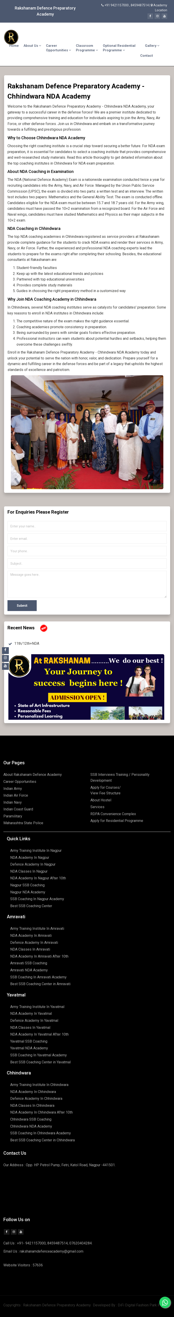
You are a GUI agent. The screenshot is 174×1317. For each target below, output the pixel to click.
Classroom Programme (87, 48)
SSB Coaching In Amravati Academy (38, 977)
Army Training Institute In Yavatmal (37, 1007)
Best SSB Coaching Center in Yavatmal (40, 1062)
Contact (146, 56)
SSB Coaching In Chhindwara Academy (40, 1133)
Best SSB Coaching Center (31, 906)
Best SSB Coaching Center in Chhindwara (42, 1140)
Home (14, 46)
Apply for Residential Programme (116, 821)
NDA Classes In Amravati (30, 949)
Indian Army (12, 788)
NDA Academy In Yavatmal (31, 1013)
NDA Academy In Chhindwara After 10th (41, 1112)
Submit (22, 605)
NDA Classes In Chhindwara (32, 1105)
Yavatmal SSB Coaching (28, 1041)
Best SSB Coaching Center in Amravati (40, 984)
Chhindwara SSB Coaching (30, 1119)
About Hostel (100, 800)
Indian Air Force (15, 795)
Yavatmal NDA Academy (29, 1048)
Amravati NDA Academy (29, 970)
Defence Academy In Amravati (34, 942)
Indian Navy (12, 802)
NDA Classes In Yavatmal (30, 1027)
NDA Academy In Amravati (31, 935)
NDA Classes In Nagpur (29, 871)
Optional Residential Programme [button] (119, 48)
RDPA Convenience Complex (113, 814)
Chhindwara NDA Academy (31, 1126)
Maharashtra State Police (23, 823)
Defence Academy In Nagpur (33, 864)
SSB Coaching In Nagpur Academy (37, 899)
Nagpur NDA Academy (27, 892)
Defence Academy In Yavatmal (34, 1020)
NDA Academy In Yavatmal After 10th (39, 1034)
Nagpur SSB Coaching (27, 885)
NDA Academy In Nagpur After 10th (38, 878)
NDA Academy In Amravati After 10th (39, 956)
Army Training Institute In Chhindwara (39, 1085)
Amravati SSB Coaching (28, 963)
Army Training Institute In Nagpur (36, 850)
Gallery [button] (152, 46)
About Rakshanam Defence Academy (32, 774)
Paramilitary (12, 816)
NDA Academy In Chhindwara (33, 1092)
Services (97, 807)
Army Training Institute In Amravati (37, 928)
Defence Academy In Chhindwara (36, 1098)
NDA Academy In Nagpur (29, 857)
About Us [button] (32, 46)
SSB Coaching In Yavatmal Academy (38, 1055)
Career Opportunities (58, 48)
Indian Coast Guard (18, 809)
